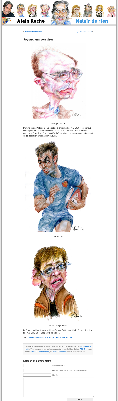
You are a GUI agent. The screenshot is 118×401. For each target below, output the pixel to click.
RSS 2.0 (83, 349)
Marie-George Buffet (37, 337)
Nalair (27, 349)
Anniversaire (86, 346)
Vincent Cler (67, 337)
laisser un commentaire (40, 352)
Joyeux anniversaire (83, 32)
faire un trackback (59, 352)
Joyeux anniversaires (33, 32)
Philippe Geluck (54, 337)
